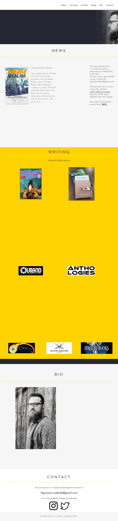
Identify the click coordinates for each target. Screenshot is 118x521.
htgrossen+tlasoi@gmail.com (102, 81)
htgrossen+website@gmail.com (59, 493)
